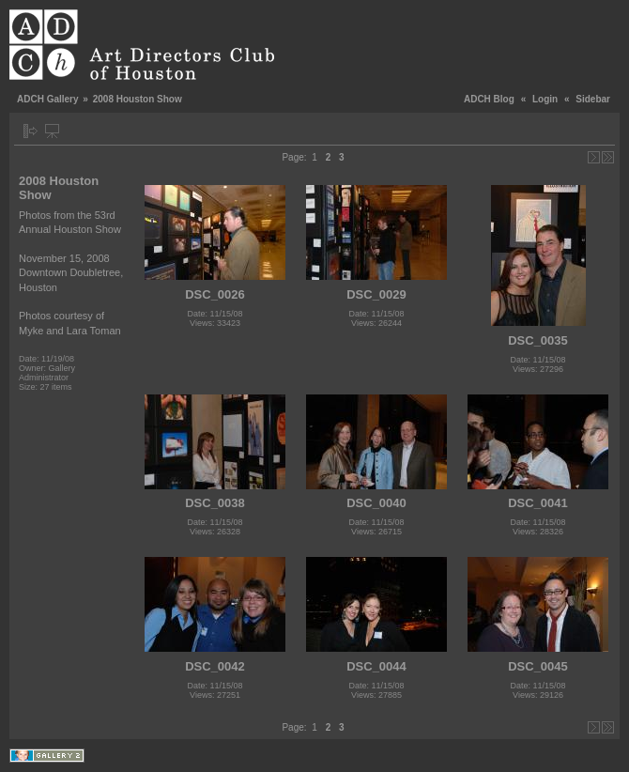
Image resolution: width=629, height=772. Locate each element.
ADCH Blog (489, 99)
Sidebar (592, 99)
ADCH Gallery (48, 99)
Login (545, 99)
